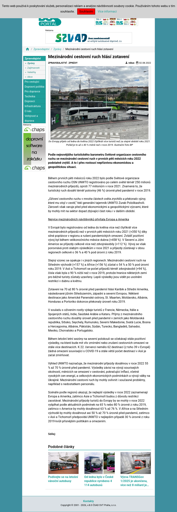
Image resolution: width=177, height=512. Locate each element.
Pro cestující (32, 81)
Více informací (107, 11)
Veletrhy (31, 72)
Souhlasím (86, 11)
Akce (29, 76)
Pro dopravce (32, 91)
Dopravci (30, 101)
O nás (28, 111)
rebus (130, 62)
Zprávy (57, 49)
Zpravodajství (41, 49)
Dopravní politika (34, 86)
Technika (30, 96)
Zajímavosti (33, 67)
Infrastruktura (33, 106)
